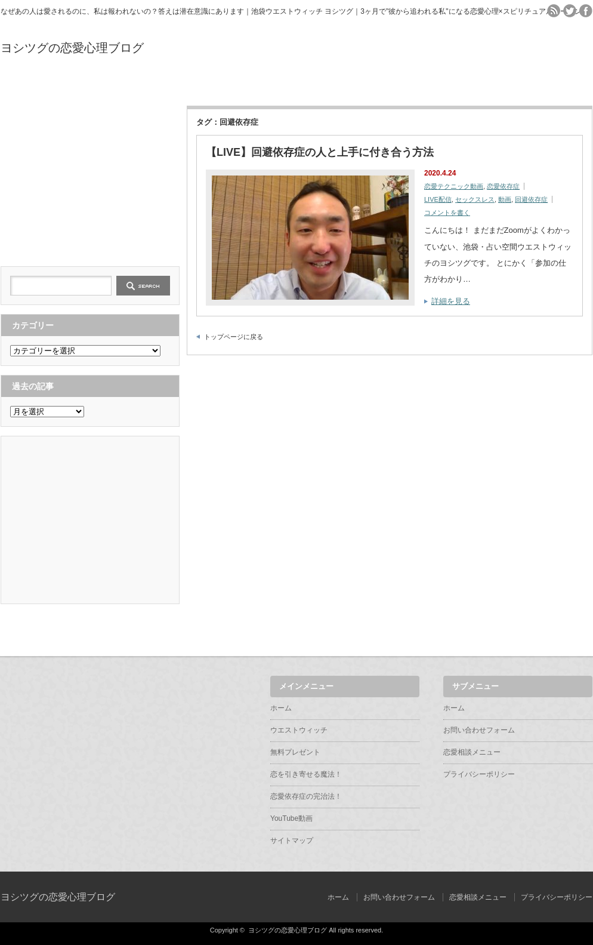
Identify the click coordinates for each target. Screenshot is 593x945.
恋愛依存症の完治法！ (381, 85)
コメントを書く (447, 212)
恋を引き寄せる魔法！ (296, 85)
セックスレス (475, 199)
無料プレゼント (212, 85)
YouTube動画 (466, 85)
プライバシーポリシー (479, 774)
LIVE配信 (438, 199)
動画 (504, 199)
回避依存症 (531, 199)
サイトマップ (550, 85)
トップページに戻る (233, 336)
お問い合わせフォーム (479, 730)
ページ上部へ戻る (582, 630)
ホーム (42, 85)
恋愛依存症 (503, 186)
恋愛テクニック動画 (453, 186)
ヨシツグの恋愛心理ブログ (72, 47)
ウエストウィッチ (128, 85)
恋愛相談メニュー (472, 752)
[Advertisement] (90, 180)
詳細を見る (450, 301)
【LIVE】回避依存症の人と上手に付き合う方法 (320, 152)
